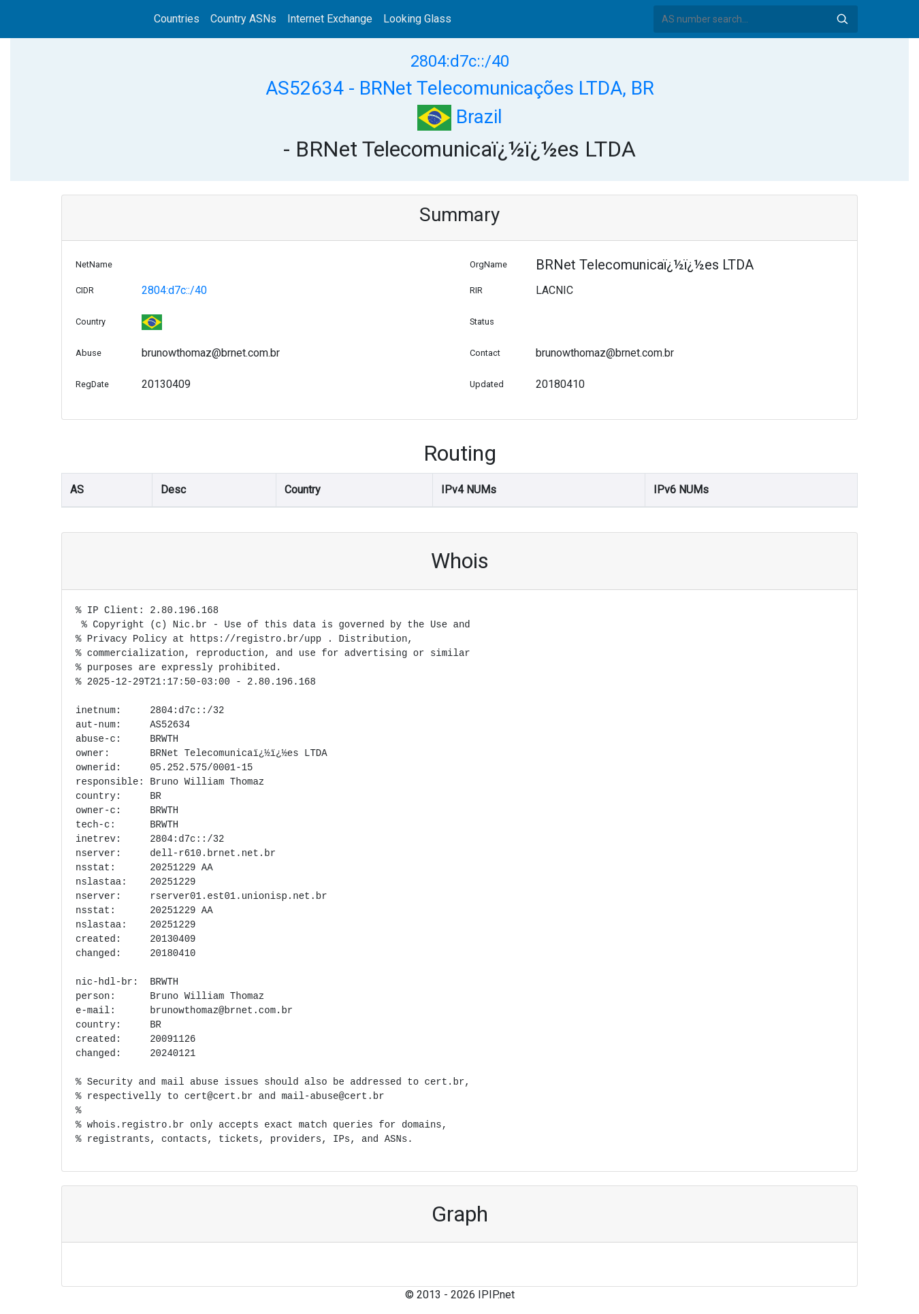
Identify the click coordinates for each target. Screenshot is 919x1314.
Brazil (459, 116)
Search (842, 19)
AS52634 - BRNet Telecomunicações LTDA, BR (459, 88)
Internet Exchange (329, 18)
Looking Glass (417, 18)
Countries (176, 18)
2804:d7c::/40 (459, 61)
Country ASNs (243, 18)
